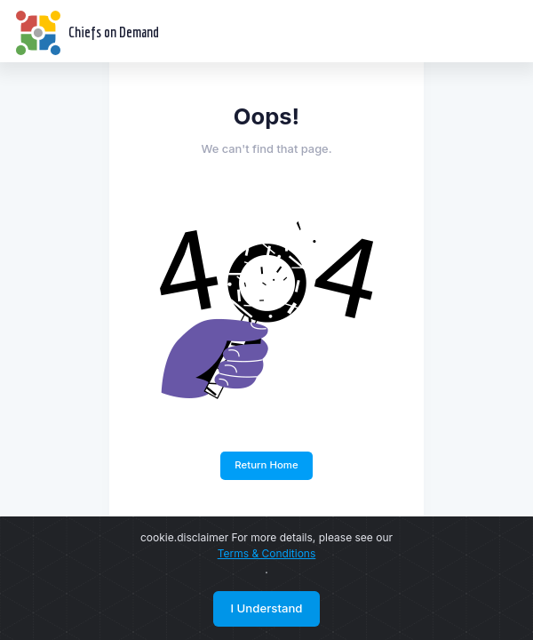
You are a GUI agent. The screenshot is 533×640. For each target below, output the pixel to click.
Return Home (266, 465)
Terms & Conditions (267, 553)
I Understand (266, 608)
